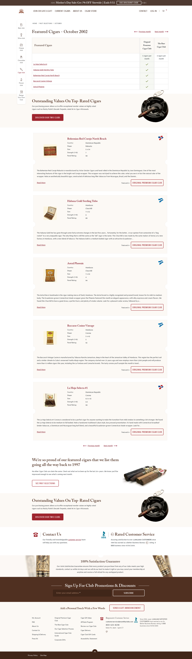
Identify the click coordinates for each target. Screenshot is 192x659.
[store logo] (21, 10)
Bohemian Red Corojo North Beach (46, 75)
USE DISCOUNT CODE (129, 3)
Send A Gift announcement (127, 608)
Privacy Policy (33, 655)
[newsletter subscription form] (82, 593)
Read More (41, 183)
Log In (153, 11)
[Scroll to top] (95, 651)
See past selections (45, 483)
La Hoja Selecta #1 (40, 64)
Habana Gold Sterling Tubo (43, 70)
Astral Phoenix (38, 87)
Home (35, 23)
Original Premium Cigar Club (147, 183)
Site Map (43, 655)
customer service (74, 540)
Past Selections (46, 23)
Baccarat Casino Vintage (42, 81)
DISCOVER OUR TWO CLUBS (47, 117)
